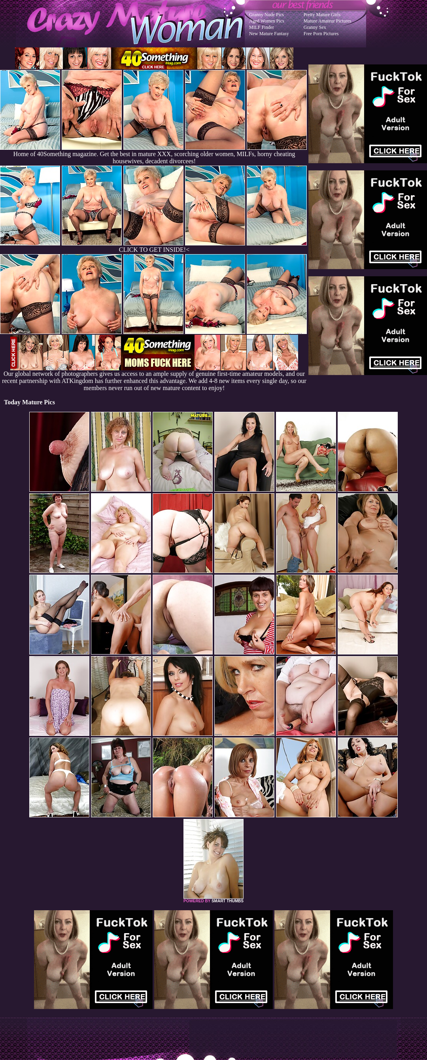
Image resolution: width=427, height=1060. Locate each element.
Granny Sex (315, 27)
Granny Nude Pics (266, 14)
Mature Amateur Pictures (327, 21)
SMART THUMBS (228, 901)
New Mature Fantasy (269, 33)
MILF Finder (261, 27)
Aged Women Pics (266, 21)
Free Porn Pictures (321, 33)
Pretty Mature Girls (322, 14)
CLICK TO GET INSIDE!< (154, 249)
